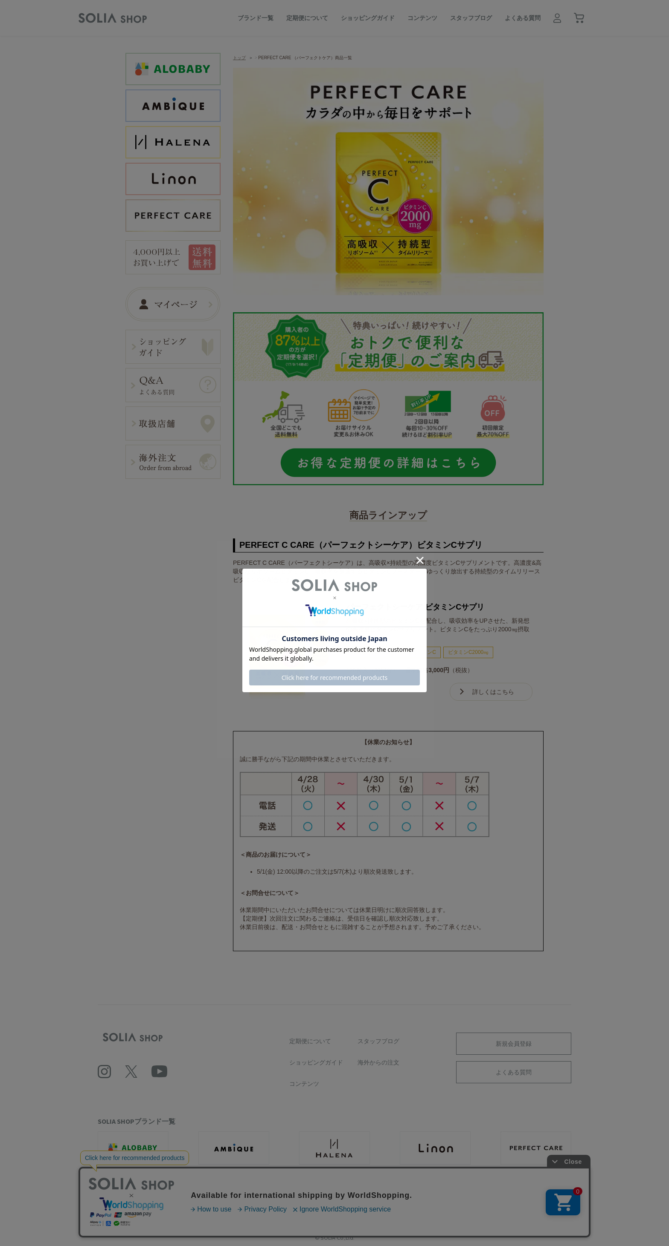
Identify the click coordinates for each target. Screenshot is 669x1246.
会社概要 (203, 1209)
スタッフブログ (471, 17)
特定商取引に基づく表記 (448, 1209)
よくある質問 (523, 17)
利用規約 (240, 1209)
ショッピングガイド (368, 17)
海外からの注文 (378, 1062)
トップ (239, 57)
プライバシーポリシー (293, 1209)
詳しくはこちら (493, 691)
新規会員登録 (514, 1043)
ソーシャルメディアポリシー (369, 1209)
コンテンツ (422, 17)
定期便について (307, 17)
